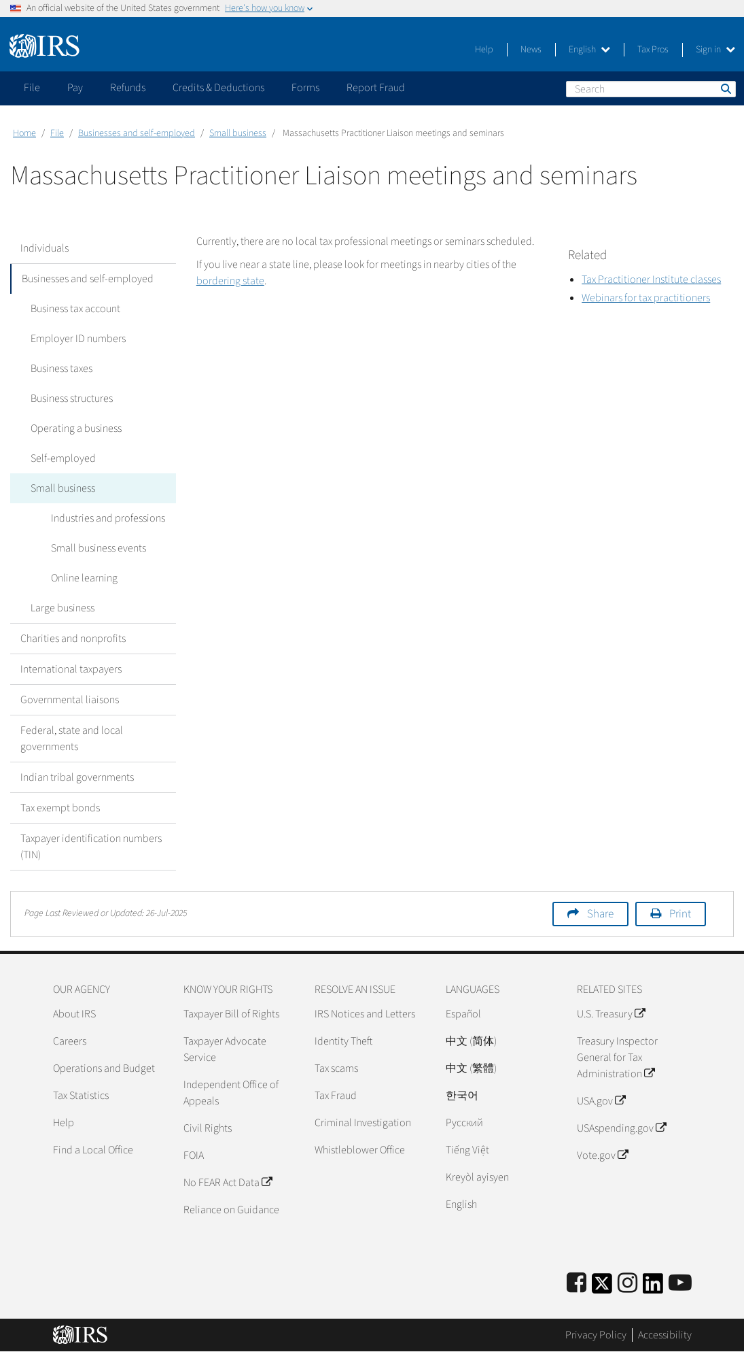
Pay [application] (75, 87)
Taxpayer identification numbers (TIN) (91, 846)
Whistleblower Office (360, 1150)
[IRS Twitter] (602, 1287)
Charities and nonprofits (73, 638)
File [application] (32, 87)
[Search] (651, 89)
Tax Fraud (336, 1095)
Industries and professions (108, 518)
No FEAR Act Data (227, 1182)
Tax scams (336, 1068)
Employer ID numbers (78, 338)
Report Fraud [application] (376, 87)
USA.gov (601, 1101)
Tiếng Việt (467, 1150)
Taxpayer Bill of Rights (231, 1014)
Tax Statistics (81, 1095)
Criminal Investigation (363, 1122)
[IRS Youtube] (680, 1283)
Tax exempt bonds (60, 807)
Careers (69, 1041)
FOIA (193, 1155)
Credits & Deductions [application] (218, 87)
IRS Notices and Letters (365, 1014)
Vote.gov (602, 1155)
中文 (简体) (471, 1041)
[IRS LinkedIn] (653, 1287)
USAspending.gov (621, 1128)
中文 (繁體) (471, 1068)
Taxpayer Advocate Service (224, 1049)
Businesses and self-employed (136, 133)
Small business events (98, 548)
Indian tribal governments (77, 777)
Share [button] (600, 914)
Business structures (72, 398)
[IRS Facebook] (576, 1283)
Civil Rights (207, 1128)
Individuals (44, 248)
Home (24, 133)
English (589, 49)
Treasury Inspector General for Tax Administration (617, 1057)
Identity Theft (343, 1041)
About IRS (74, 1014)
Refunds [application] (127, 87)
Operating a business (76, 428)
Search (725, 88)
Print (680, 914)
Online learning (84, 578)
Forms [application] (305, 87)
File (57, 133)
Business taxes (61, 368)
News (531, 49)
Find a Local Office (93, 1150)
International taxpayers (71, 669)
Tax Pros (653, 49)
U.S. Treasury (611, 1014)
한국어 (462, 1095)
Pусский (464, 1122)
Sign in (715, 49)
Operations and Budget (104, 1068)
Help (484, 49)
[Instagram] (627, 1283)
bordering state (230, 280)
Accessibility (665, 1335)
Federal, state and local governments (71, 738)
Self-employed (63, 458)
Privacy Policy (595, 1335)
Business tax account (75, 308)
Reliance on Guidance (231, 1209)
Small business (237, 133)
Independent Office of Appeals (231, 1093)
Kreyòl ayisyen (477, 1177)
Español (463, 1014)
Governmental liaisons (69, 699)
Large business (62, 608)
